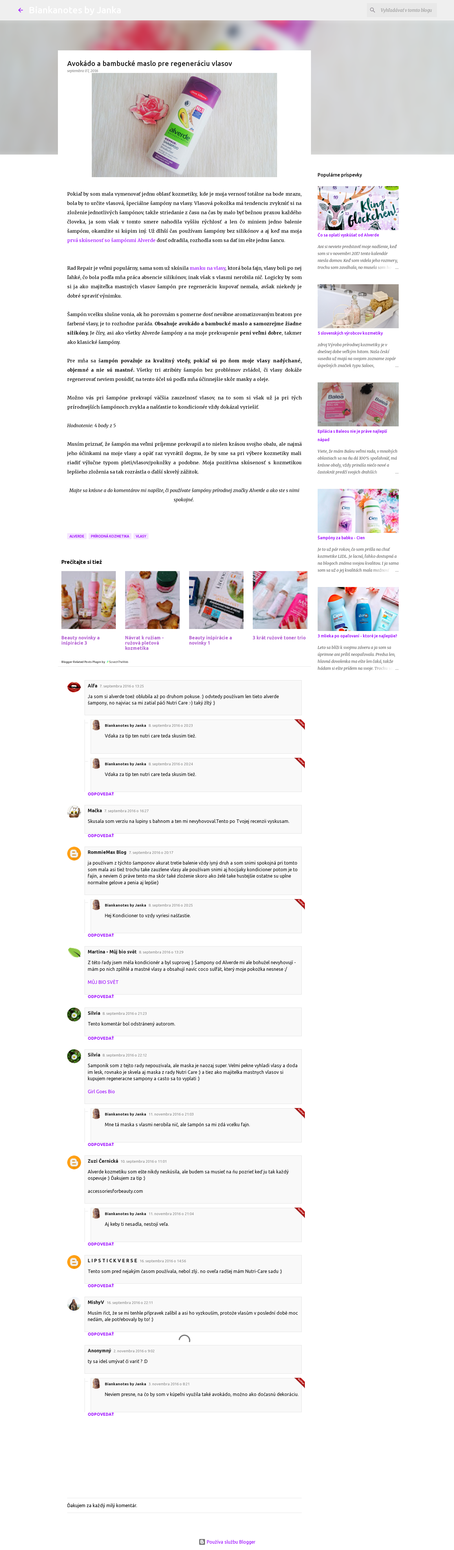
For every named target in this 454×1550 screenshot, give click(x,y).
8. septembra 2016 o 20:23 (171, 725)
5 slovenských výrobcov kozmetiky (350, 333)
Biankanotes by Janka (75, 10)
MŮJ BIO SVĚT (103, 982)
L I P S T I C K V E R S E (112, 1260)
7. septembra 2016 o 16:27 (126, 811)
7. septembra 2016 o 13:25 (122, 686)
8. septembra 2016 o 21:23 (124, 1013)
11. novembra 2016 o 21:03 (171, 1114)
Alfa (92, 685)
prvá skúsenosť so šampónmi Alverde (111, 240)
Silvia (94, 1013)
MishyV (96, 1302)
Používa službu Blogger (227, 1542)
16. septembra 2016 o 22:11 (130, 1302)
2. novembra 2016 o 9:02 (134, 1351)
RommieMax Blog (107, 852)
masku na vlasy (207, 268)
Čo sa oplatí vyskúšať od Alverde (348, 235)
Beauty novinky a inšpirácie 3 (80, 640)
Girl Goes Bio (101, 1091)
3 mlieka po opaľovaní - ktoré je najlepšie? (357, 636)
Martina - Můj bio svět (112, 951)
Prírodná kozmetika (110, 536)
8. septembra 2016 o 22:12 (124, 1055)
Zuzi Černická (103, 1161)
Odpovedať (101, 794)
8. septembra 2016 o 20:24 (171, 764)
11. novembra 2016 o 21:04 (171, 1214)
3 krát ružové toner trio (279, 637)
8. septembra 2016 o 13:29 (161, 952)
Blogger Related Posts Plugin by (95, 661)
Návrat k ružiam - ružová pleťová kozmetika (144, 643)
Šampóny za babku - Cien (341, 537)
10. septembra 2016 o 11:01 (143, 1161)
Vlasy (141, 536)
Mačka (95, 810)
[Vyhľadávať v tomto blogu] (406, 10)
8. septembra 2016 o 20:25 (171, 905)
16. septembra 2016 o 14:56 (163, 1261)
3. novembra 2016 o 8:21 (169, 1384)
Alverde (76, 536)
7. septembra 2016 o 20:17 (151, 852)
